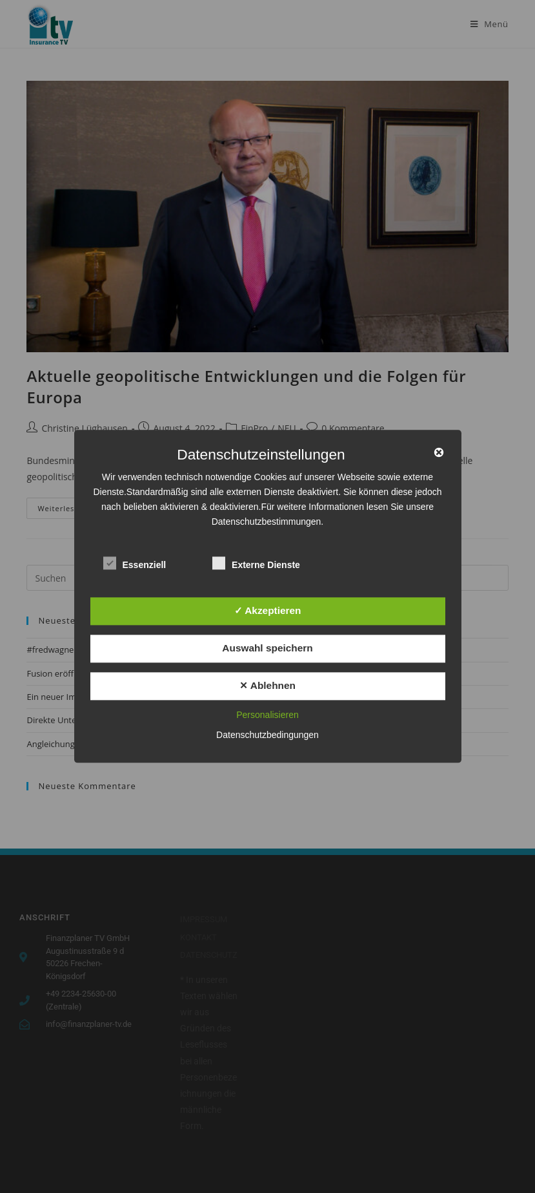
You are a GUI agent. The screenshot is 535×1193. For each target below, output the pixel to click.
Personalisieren (267, 715)
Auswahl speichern (267, 647)
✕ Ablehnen (267, 685)
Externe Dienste (256, 562)
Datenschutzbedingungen (267, 735)
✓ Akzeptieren (267, 610)
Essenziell (135, 562)
